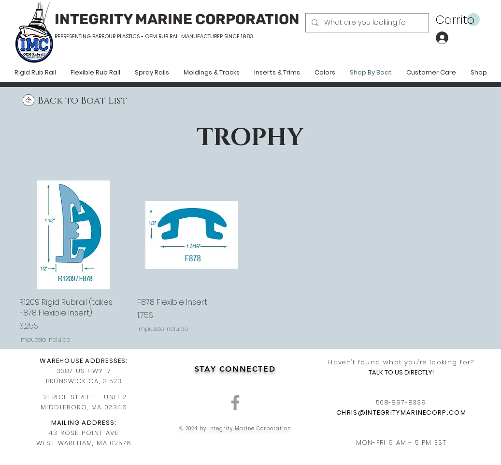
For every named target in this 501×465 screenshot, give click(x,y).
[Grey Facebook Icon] (235, 402)
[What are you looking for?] (366, 23)
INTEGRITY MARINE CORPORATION (177, 19)
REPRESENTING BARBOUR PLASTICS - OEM (106, 36)
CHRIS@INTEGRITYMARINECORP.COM (401, 412)
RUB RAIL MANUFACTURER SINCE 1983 (205, 36)
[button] (458, 20)
